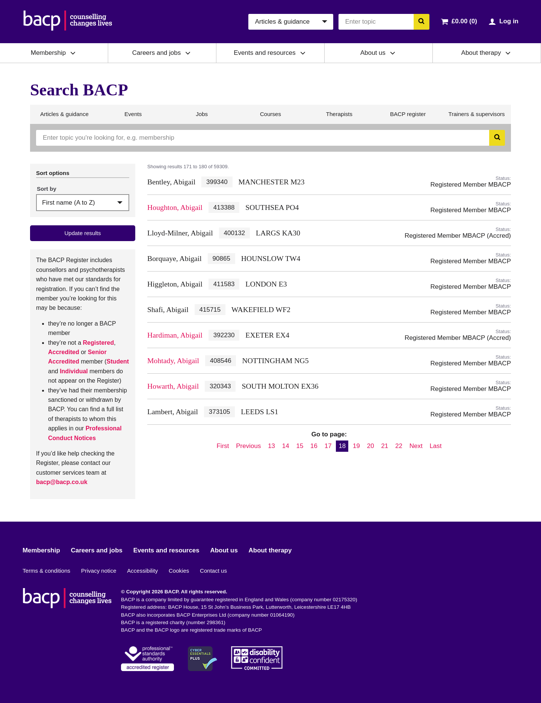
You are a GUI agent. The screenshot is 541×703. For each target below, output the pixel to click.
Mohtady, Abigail (173, 360)
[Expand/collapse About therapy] (508, 53)
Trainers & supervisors (476, 117)
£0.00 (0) (464, 21)
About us (372, 52)
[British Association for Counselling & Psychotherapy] (68, 22)
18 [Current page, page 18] (342, 446)
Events (133, 117)
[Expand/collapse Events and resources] (303, 53)
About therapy (481, 52)
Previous (248, 446)
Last (435, 446)
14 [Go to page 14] (285, 446)
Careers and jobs (156, 52)
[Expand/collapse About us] (392, 53)
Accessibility (142, 570)
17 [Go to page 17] (328, 446)
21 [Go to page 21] (384, 446)
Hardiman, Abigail (174, 335)
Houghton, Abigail (174, 207)
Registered (98, 342)
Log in (508, 21)
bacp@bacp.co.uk (62, 482)
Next (416, 446)
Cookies (179, 570)
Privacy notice (98, 570)
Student (118, 361)
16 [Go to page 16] (313, 446)
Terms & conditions (46, 570)
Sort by (46, 189)
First (222, 446)
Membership (48, 52)
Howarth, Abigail (173, 386)
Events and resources (264, 52)
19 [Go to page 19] (356, 446)
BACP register (408, 117)
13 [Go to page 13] (271, 446)
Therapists (339, 117)
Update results (82, 233)
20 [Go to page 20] (370, 446)
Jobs (201, 117)
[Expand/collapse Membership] (73, 53)
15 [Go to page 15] (299, 446)
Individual (74, 371)
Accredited (63, 352)
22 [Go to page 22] (398, 446)
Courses (270, 117)
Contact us (213, 570)
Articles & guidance (64, 117)
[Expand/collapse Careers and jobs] (188, 53)
